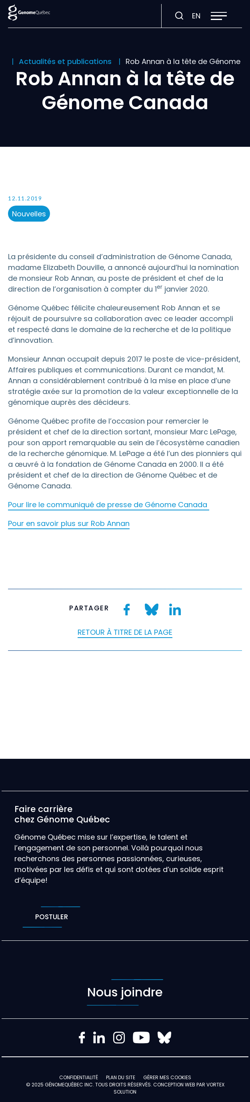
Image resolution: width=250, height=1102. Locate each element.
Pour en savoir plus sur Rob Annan (69, 523)
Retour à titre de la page (125, 632)
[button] (218, 16)
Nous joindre (125, 992)
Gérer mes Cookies (167, 1077)
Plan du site (120, 1077)
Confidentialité (78, 1077)
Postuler (51, 917)
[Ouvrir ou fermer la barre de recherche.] (179, 16)
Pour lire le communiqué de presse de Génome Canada (108, 505)
